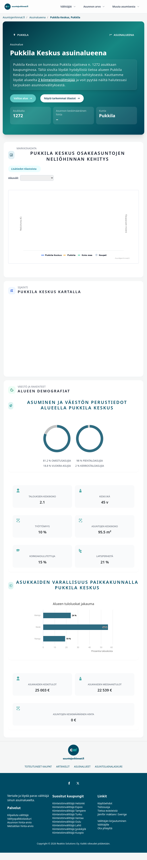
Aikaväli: (13, 178)
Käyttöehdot (105, 803)
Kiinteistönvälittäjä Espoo (67, 807)
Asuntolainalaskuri (108, 766)
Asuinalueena (37, 17)
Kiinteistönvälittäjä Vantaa (68, 818)
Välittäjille (103, 824)
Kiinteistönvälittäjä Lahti (66, 825)
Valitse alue (23, 98)
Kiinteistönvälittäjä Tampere (69, 810)
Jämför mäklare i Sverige (112, 814)
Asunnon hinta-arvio (19, 822)
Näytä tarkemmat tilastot (62, 98)
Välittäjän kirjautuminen (112, 821)
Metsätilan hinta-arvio (20, 826)
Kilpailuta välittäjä (17, 815)
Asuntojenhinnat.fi (14, 17)
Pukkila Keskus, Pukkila (64, 17)
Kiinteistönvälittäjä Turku (67, 814)
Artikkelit (63, 766)
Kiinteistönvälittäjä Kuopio (68, 832)
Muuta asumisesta (126, 6)
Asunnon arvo (94, 6)
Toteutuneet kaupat (38, 766)
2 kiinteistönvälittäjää (56, 80)
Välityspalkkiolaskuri (19, 818)
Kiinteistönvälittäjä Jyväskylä (69, 829)
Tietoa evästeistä (108, 810)
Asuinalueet (82, 766)
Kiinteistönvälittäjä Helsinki (68, 803)
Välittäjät (68, 6)
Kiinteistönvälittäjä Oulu (66, 821)
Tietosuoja (104, 807)
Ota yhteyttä (105, 828)
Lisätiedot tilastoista (23, 169)
